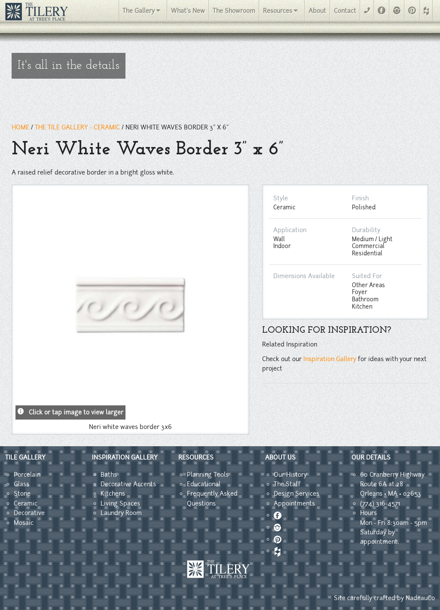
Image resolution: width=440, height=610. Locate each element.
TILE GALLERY (25, 457)
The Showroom (234, 11)
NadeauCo (420, 598)
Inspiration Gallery (329, 359)
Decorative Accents (128, 484)
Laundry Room (121, 513)
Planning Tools (208, 474)
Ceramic (25, 503)
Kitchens (113, 493)
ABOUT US (280, 457)
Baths (109, 474)
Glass (21, 484)
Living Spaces (120, 503)
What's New (188, 11)
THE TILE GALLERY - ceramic (77, 127)
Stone (22, 493)
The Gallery (138, 11)
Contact (345, 11)
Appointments (294, 503)
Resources (277, 11)
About (317, 11)
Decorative (29, 513)
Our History (290, 474)
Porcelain (27, 474)
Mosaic (24, 523)
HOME (20, 127)
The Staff (287, 484)
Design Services (296, 493)
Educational (203, 484)
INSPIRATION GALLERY (125, 457)
